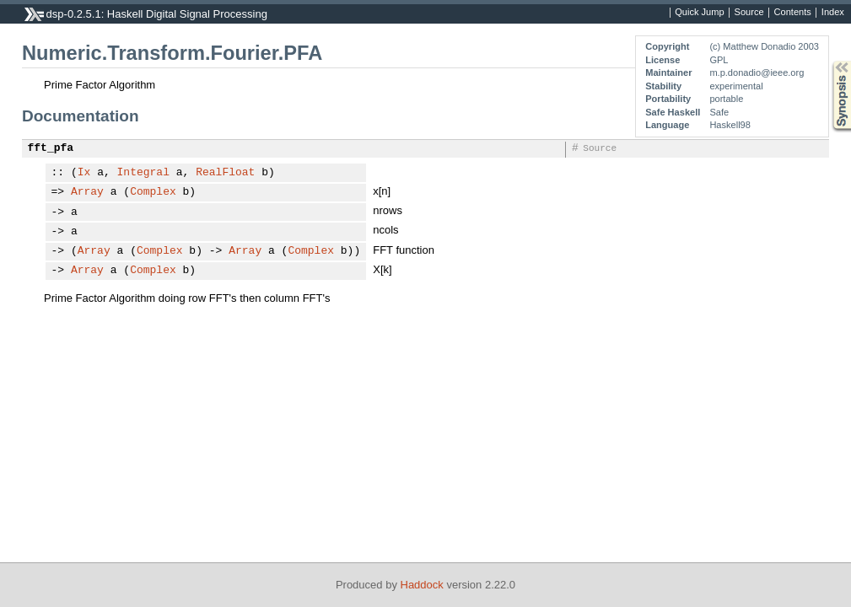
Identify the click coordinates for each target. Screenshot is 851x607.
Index (832, 13)
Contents (792, 13)
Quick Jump (699, 13)
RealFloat (225, 172)
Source (749, 13)
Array (87, 192)
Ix (84, 172)
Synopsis (828, 61)
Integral (143, 172)
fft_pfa (51, 148)
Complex (153, 192)
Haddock (422, 584)
